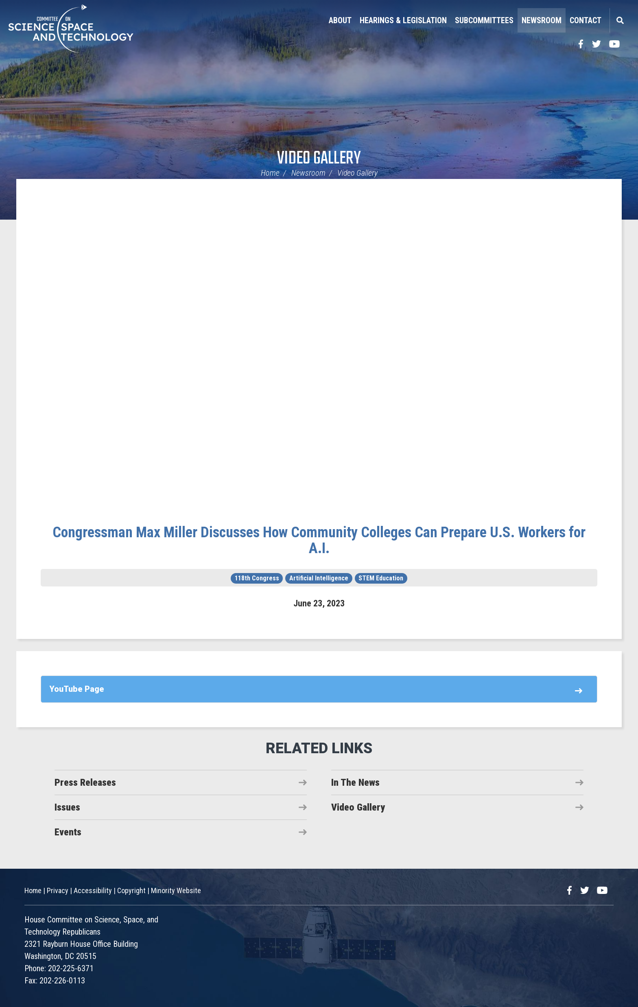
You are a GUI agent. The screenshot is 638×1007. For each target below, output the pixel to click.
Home (270, 173)
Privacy (57, 890)
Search (620, 20)
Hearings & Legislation (403, 20)
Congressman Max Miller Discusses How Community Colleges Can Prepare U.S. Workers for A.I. (319, 540)
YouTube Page (76, 689)
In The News (355, 782)
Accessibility (93, 890)
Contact (585, 20)
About (340, 20)
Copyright (131, 890)
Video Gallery (319, 159)
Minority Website (176, 890)
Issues (67, 807)
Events (68, 832)
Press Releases (85, 782)
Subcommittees (484, 20)
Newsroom (542, 20)
